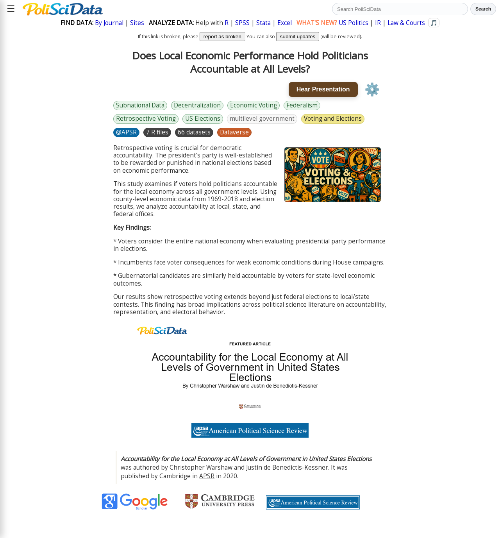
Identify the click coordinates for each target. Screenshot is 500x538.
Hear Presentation (323, 89)
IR (378, 23)
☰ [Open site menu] (11, 9)
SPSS (242, 23)
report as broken (222, 36)
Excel (284, 23)
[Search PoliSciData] (400, 9)
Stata (263, 23)
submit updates (297, 36)
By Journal (109, 23)
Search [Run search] (483, 9)
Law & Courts (406, 23)
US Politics (353, 23)
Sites (137, 23)
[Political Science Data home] (63, 9)
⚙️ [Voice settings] (372, 89)
